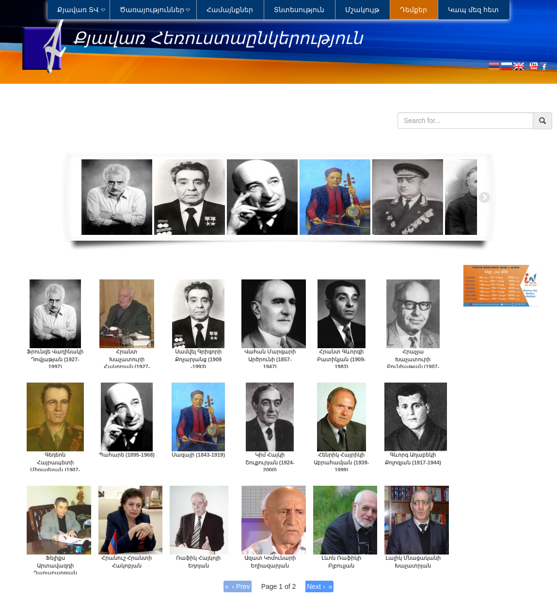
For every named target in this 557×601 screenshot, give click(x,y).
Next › (316, 586)
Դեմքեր (413, 10)
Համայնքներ (230, 10)
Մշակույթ (362, 10)
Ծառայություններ (152, 10)
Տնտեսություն (299, 10)
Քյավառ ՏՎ (78, 10)
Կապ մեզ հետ (473, 10)
